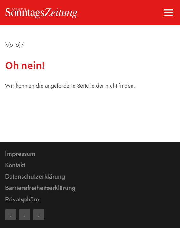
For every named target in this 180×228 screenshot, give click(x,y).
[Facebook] (10, 214)
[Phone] (38, 214)
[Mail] (24, 214)
